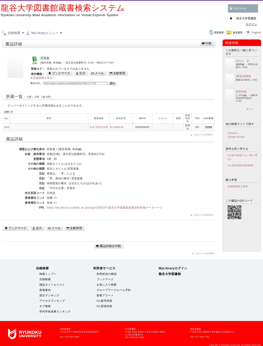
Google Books (236, 136)
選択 (112, 83)
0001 (6, 127)
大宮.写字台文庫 (99, 127)
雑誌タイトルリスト (52, 284)
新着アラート (105, 295)
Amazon (233, 133)
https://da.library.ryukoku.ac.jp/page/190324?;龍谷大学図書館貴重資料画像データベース (105, 207)
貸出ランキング (49, 295)
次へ (248, 109)
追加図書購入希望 (238, 186)
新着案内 (45, 290)
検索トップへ (48, 273)
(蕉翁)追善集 (243, 76)
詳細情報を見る (43, 77)
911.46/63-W (116, 127)
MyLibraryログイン (173, 268)
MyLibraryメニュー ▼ (44, 33)
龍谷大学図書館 (170, 274)
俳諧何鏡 (241, 91)
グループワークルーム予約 (114, 290)
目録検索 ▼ (12, 33)
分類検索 (45, 279)
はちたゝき (242, 60)
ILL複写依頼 (104, 300)
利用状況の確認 (107, 273)
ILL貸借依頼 (104, 306)
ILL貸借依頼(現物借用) (241, 165)
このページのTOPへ (203, 134)
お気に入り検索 (107, 284)
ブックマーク (105, 279)
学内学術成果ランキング (55, 311)
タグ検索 (45, 306)
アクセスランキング (52, 300)
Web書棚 (208, 127)
